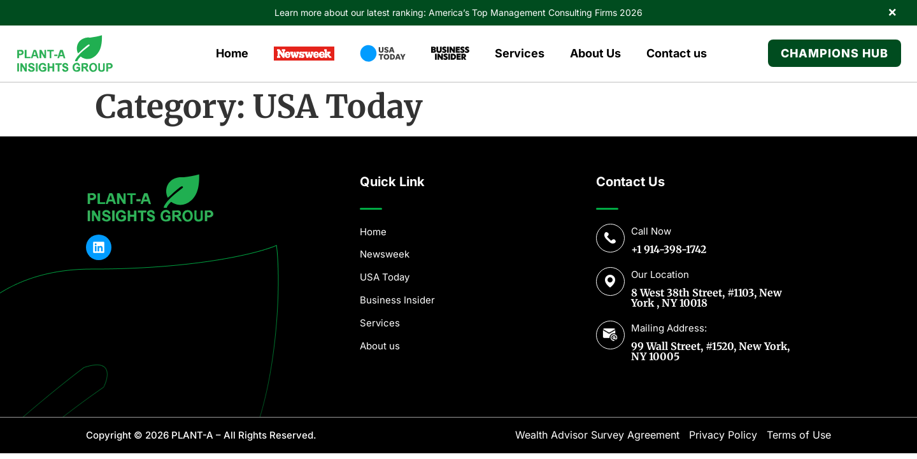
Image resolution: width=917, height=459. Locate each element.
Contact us (676, 53)
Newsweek (384, 254)
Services (519, 53)
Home (232, 53)
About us (380, 346)
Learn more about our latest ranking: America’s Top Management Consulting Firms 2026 (458, 12)
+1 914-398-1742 (668, 249)
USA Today (384, 277)
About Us (595, 53)
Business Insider (397, 300)
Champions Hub (834, 53)
